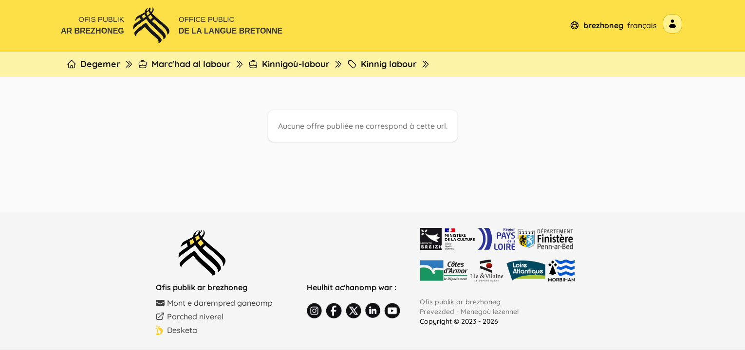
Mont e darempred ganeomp (214, 303)
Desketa (176, 330)
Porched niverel (189, 316)
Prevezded (437, 311)
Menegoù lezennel (490, 311)
